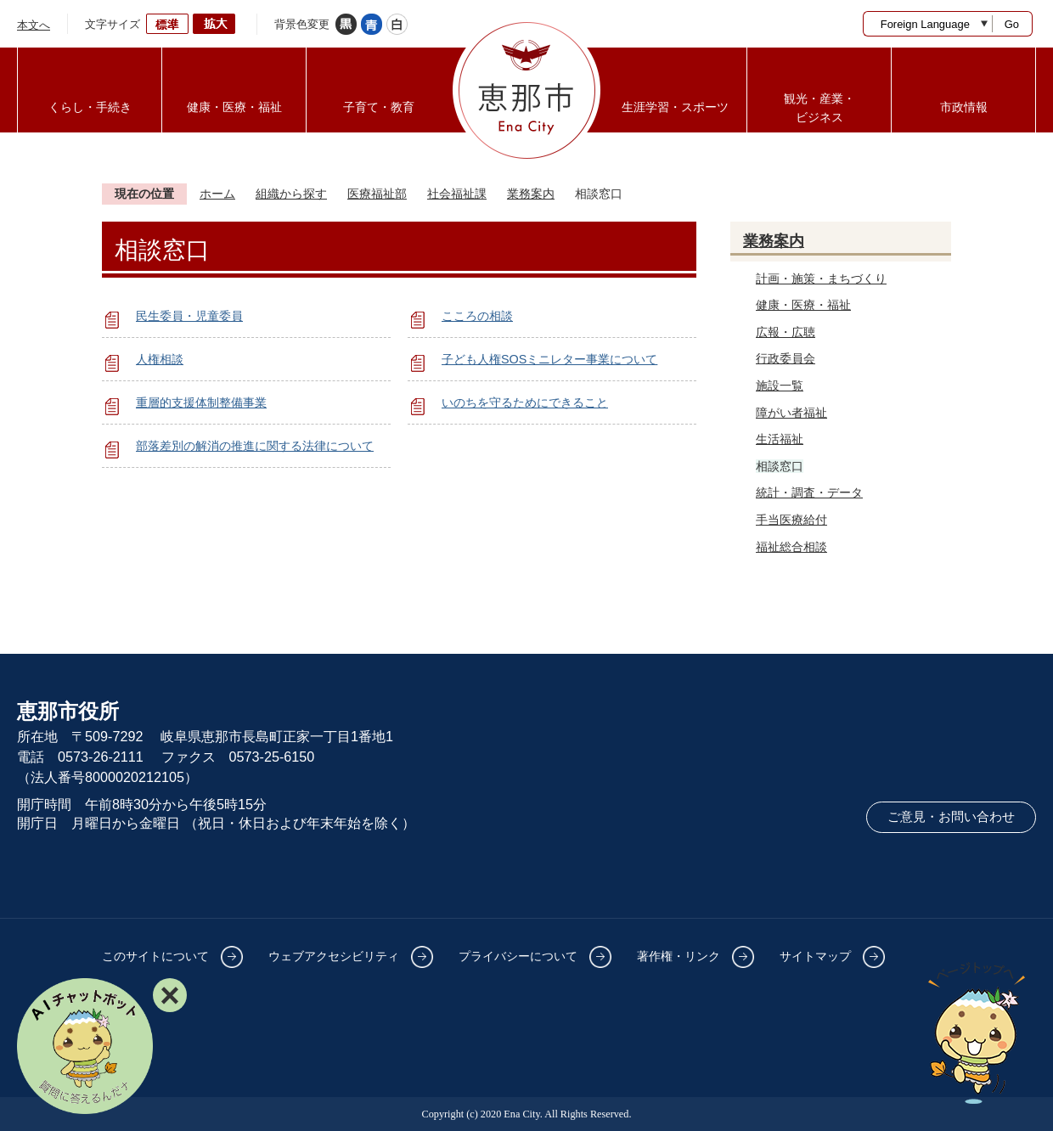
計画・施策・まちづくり (821, 278)
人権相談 (159, 359)
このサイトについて (155, 956)
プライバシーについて (518, 956)
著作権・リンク (678, 956)
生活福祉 (779, 439)
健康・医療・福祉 (803, 305)
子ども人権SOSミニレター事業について (549, 359)
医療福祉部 (377, 193)
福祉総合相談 (791, 547)
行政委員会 (785, 358)
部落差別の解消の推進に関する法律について (255, 446)
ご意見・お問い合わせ (951, 817)
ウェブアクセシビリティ (333, 956)
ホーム (217, 193)
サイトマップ (815, 956)
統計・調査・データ (809, 492)
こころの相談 (477, 316)
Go (1012, 24)
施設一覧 (779, 385)
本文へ (33, 25)
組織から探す (291, 193)
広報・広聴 (785, 332)
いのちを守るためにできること (525, 402)
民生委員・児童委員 (189, 316)
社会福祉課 (457, 193)
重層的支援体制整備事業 (201, 402)
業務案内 (531, 193)
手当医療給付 (791, 519)
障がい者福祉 (791, 412)
